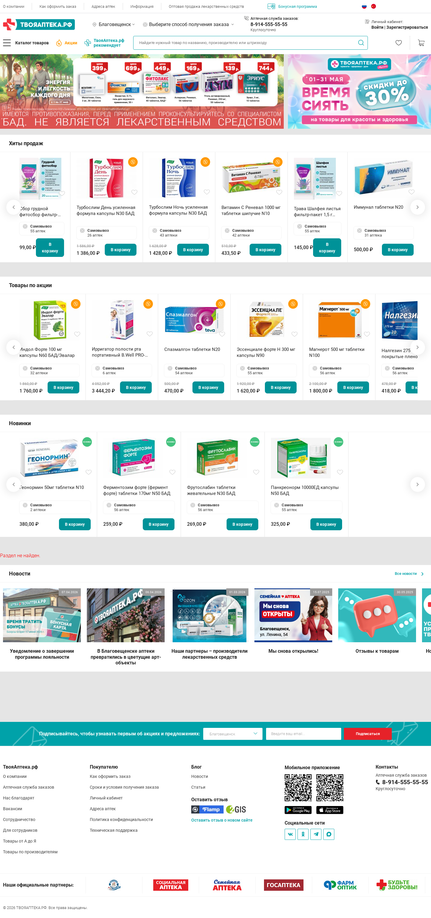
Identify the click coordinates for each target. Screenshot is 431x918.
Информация (142, 6)
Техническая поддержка (114, 830)
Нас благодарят (18, 798)
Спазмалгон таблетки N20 (192, 349)
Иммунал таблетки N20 (378, 207)
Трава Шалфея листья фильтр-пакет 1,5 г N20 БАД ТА (317, 212)
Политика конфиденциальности (121, 819)
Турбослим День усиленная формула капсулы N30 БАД (106, 210)
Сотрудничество (19, 819)
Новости (199, 776)
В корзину (50, 247)
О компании (13, 6)
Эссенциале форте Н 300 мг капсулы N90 (266, 352)
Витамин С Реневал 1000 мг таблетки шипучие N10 (250, 210)
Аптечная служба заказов (28, 787)
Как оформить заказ (58, 6)
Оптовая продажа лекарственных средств (206, 6)
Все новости (409, 573)
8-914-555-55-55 (269, 24)
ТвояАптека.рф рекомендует (104, 43)
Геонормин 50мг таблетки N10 (51, 487)
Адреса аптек (103, 6)
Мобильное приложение (312, 767)
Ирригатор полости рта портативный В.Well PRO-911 (118, 352)
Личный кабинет (106, 798)
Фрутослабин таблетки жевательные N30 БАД (211, 490)
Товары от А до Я (19, 841)
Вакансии (12, 808)
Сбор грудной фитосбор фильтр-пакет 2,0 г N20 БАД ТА (40, 212)
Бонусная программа (292, 6)
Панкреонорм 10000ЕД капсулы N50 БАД (305, 490)
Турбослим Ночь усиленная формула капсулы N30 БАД (178, 210)
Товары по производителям (30, 851)
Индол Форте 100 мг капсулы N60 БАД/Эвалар (47, 352)
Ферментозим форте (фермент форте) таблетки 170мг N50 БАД (136, 490)
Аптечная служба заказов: (274, 18)
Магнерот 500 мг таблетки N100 (337, 352)
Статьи (198, 787)
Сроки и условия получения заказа (124, 787)
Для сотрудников (20, 830)
